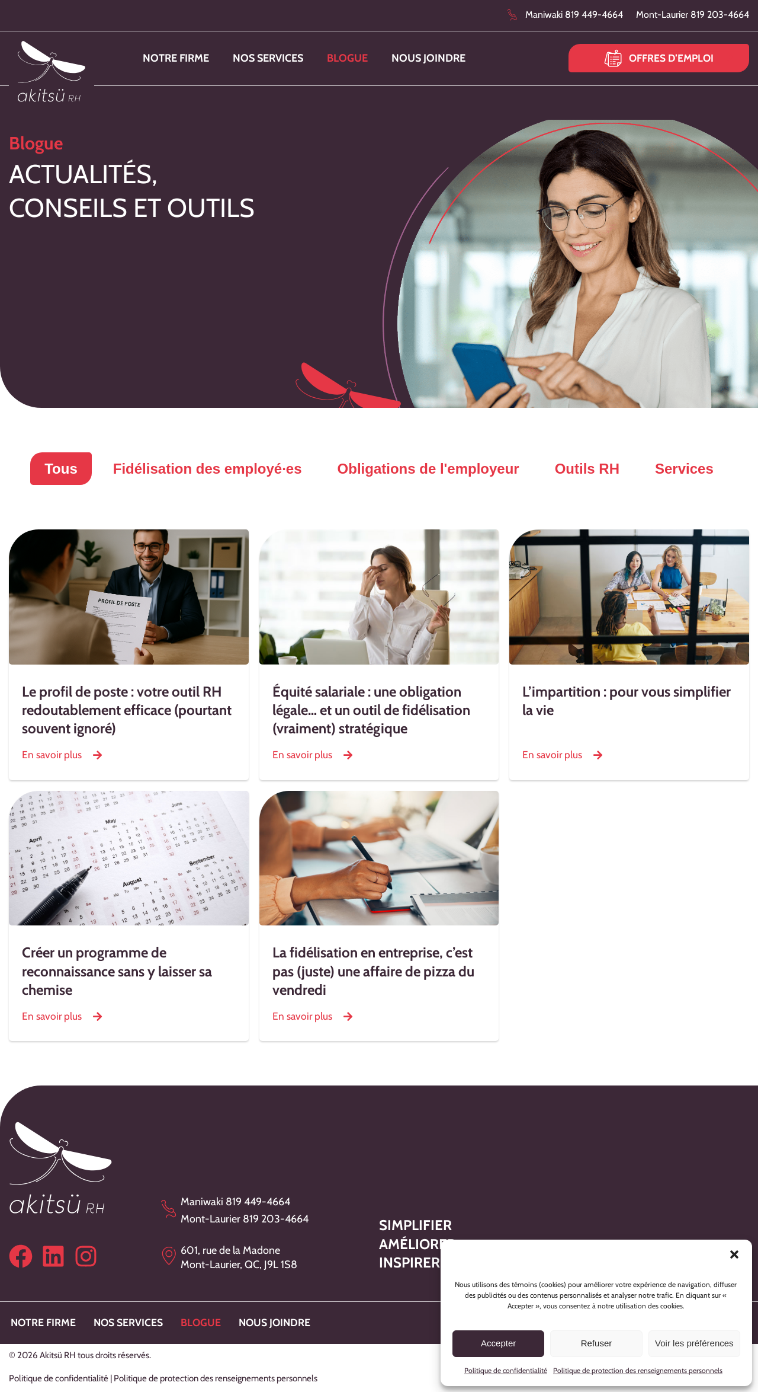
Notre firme (176, 58)
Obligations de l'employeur (428, 469)
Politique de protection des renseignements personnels (637, 1370)
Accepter (498, 1343)
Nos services (268, 58)
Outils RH (587, 469)
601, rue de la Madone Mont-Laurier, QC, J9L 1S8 (239, 1257)
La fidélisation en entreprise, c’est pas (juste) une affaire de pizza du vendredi (373, 971)
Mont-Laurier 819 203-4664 (692, 14)
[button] (734, 1254)
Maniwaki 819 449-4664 (574, 14)
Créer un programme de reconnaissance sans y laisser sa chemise (117, 971)
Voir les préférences (694, 1343)
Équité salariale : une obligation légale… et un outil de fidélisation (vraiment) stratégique (371, 710)
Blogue (347, 58)
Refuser (596, 1343)
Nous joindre (428, 58)
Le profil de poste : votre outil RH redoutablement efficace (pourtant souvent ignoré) (127, 710)
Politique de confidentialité (505, 1370)
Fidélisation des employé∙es (207, 469)
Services (684, 469)
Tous (61, 469)
